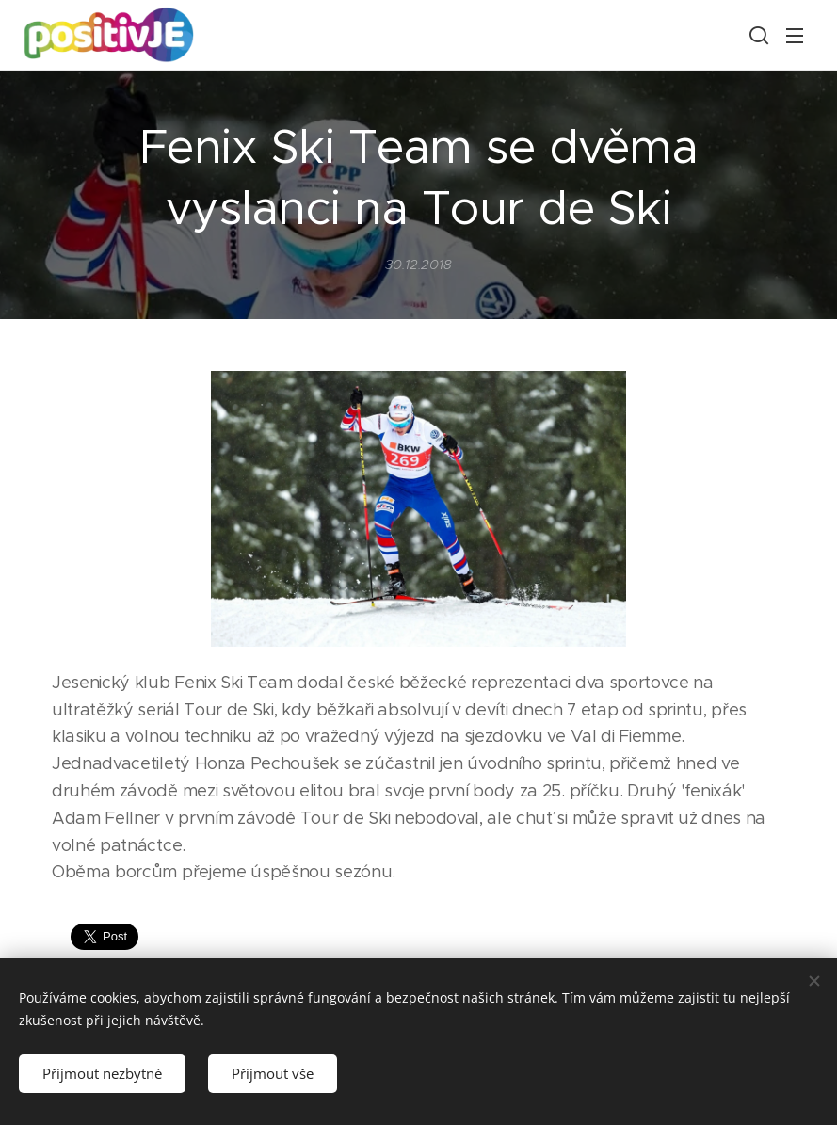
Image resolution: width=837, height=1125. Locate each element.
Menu (794, 36)
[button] (757, 34)
